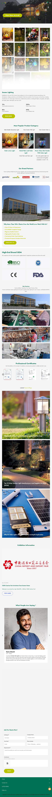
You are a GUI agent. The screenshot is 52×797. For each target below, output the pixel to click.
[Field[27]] (37, 744)
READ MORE (8, 116)
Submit (9, 771)
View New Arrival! (12, 15)
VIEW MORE (7, 593)
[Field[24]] (14, 744)
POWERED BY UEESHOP (44, 794)
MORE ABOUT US (10, 242)
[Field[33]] (37, 737)
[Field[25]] (14, 738)
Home (3, 779)
